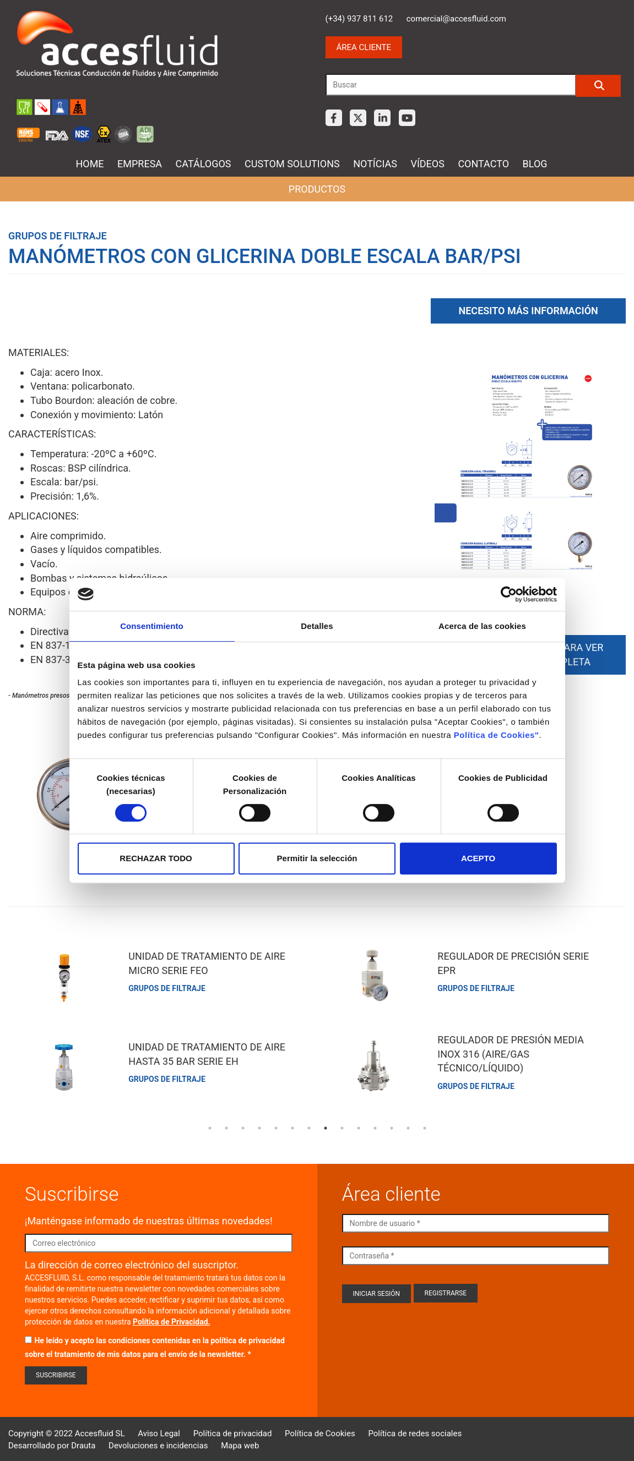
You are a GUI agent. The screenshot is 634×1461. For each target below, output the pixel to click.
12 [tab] (391, 1125)
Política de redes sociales (415, 1431)
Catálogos (203, 163)
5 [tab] (275, 1125)
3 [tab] (242, 1125)
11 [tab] (375, 1125)
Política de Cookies (320, 1431)
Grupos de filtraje (57, 236)
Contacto (483, 163)
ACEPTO (478, 858)
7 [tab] (309, 1125)
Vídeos (427, 163)
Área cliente (364, 47)
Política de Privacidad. (171, 1319)
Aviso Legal (159, 1431)
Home (89, 163)
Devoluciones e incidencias (158, 1443)
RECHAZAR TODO (156, 858)
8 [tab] (325, 1125)
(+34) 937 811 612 (359, 19)
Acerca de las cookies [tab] (482, 626)
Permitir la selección (317, 858)
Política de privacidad (232, 1431)
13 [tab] (408, 1125)
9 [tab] (342, 1125)
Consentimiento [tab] (151, 626)
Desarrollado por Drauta (51, 1443)
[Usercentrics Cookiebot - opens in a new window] (508, 594)
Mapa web (240, 1443)
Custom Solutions (292, 163)
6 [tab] (292, 1125)
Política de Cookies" (496, 735)
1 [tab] (209, 1125)
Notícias (375, 163)
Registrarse (446, 1290)
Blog (535, 163)
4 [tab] (259, 1125)
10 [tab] (358, 1125)
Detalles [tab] (317, 626)
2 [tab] (226, 1125)
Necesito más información (528, 308)
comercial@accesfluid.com (456, 19)
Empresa (139, 163)
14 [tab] (424, 1125)
